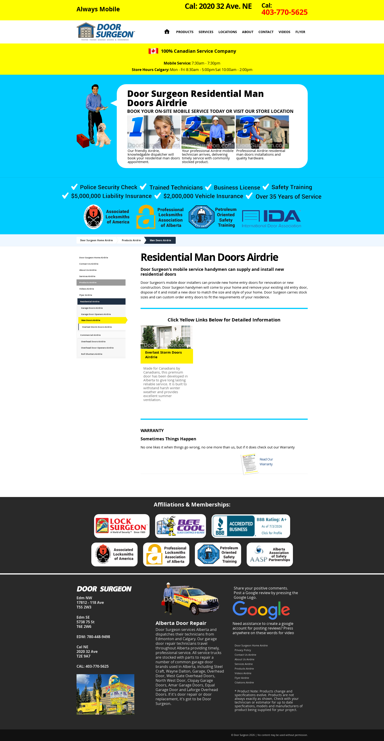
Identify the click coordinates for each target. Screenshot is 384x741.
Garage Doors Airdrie (92, 307)
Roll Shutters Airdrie (91, 353)
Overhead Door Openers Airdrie (97, 347)
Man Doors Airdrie (160, 240)
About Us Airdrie (87, 270)
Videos (284, 32)
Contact (265, 32)
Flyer (300, 32)
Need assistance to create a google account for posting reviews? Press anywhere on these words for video (263, 628)
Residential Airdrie (89, 301)
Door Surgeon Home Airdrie (96, 240)
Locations (227, 32)
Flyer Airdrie (85, 294)
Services (206, 32)
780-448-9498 (98, 636)
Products (185, 32)
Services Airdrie (87, 276)
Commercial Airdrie (90, 335)
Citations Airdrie (244, 682)
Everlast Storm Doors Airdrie (97, 326)
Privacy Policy (243, 650)
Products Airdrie (131, 240)
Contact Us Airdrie (88, 263)
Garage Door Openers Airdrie (96, 314)
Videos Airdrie (86, 288)
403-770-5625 (97, 666)
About (247, 32)
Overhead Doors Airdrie (93, 341)
